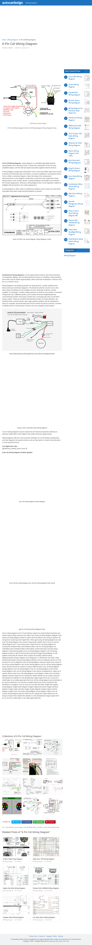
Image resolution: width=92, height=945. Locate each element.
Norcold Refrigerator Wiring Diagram (76, 203)
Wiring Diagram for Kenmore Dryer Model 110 (76, 110)
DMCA (55, 936)
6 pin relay (40, 827)
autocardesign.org (52, 941)
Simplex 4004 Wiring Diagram (13, 917)
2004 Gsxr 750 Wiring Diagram (43, 859)
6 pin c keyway (18, 827)
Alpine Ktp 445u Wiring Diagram (14, 888)
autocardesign (12, 3)
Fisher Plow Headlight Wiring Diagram (75, 232)
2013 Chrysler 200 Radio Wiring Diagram (75, 136)
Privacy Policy (33, 936)
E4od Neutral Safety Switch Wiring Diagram (76, 241)
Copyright (49, 936)
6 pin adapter (9, 827)
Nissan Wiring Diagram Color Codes (74, 153)
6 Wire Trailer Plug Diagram (12, 859)
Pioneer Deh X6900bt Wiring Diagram (46, 888)
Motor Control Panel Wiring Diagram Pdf (74, 213)
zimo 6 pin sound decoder (51, 827)
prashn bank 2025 (63, 941)
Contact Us (41, 936)
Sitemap (60, 936)
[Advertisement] (46, 23)
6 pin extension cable (29, 827)
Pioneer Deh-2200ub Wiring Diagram (74, 222)
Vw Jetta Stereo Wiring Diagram (44, 917)
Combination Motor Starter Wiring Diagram (76, 186)
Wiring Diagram (31, 3)
